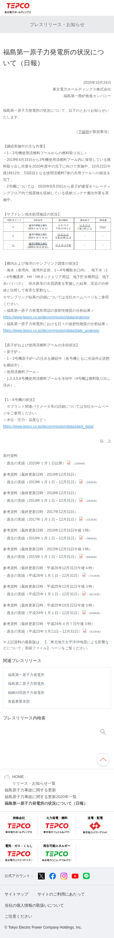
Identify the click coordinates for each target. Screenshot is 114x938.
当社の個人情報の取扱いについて (34, 905)
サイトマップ (16, 894)
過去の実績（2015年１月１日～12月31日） (53, 557)
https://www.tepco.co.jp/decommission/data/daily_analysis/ (51, 330)
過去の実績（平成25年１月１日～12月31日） (54, 594)
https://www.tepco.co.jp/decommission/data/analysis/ (46, 317)
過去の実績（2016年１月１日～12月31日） (53, 538)
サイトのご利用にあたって (61, 894)
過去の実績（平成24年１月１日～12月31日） (54, 613)
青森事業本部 (19, 701)
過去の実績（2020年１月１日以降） (47, 463)
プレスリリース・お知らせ (57, 24)
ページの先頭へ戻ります (103, 759)
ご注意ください (18, 916)
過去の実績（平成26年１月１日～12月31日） (54, 575)
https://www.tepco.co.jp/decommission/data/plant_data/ (48, 426)
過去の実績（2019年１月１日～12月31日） (53, 482)
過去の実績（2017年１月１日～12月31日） (53, 519)
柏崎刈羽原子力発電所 (26, 693)
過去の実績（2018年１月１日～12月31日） (53, 500)
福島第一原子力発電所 (26, 675)
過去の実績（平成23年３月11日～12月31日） (54, 631)
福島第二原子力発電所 (26, 683)
